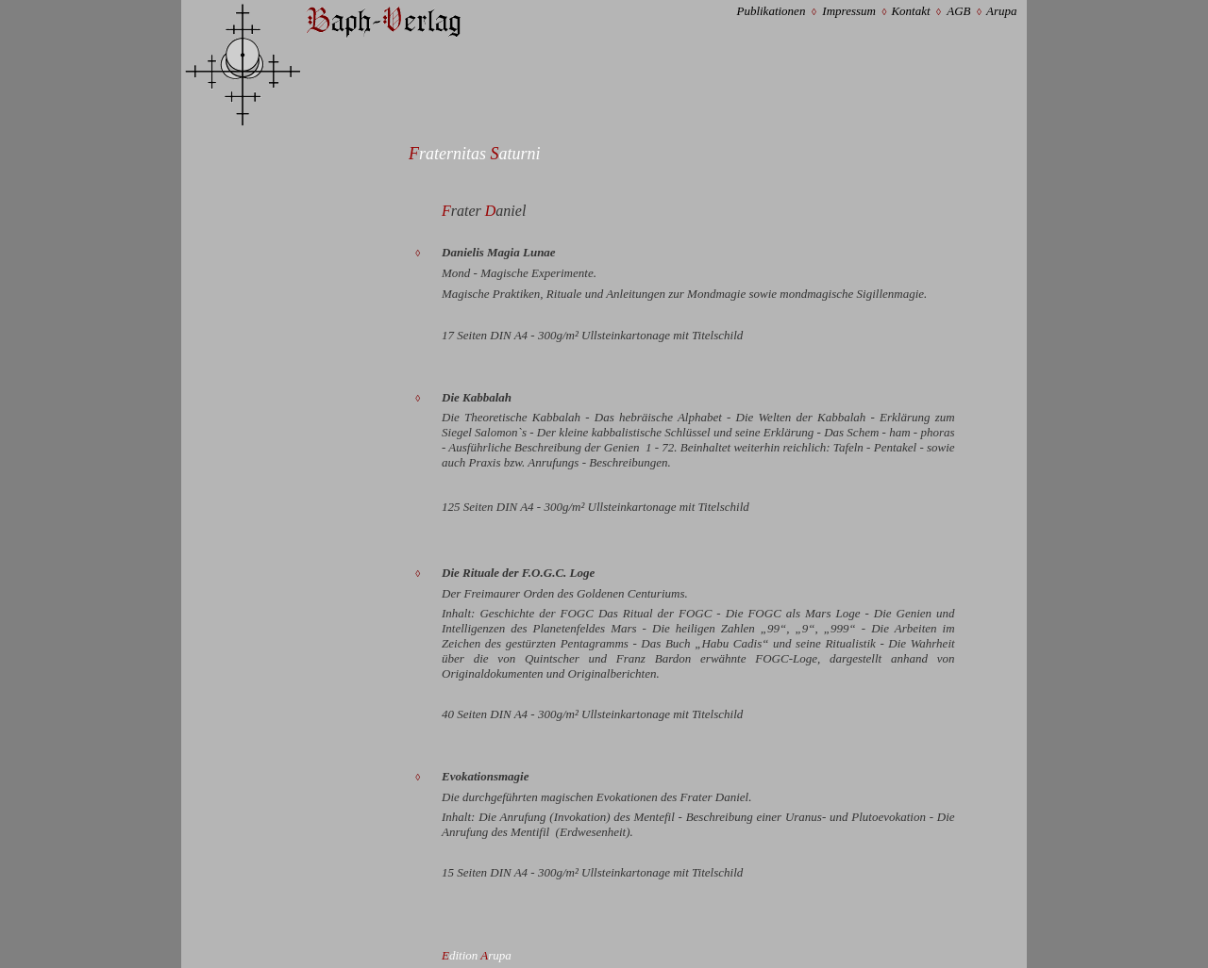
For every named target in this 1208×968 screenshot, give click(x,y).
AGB (958, 11)
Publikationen (770, 11)
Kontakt (910, 11)
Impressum (849, 11)
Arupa (1001, 11)
